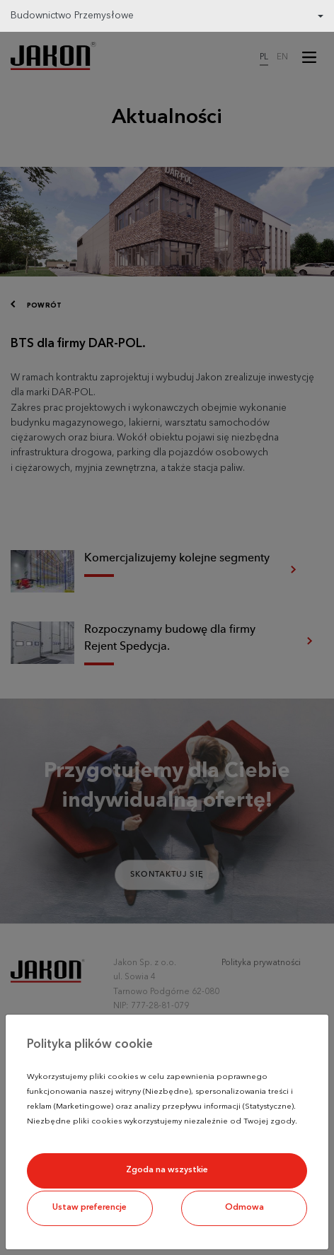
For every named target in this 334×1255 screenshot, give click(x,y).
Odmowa (244, 1207)
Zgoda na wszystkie (167, 1170)
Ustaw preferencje (89, 1207)
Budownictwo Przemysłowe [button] (72, 16)
